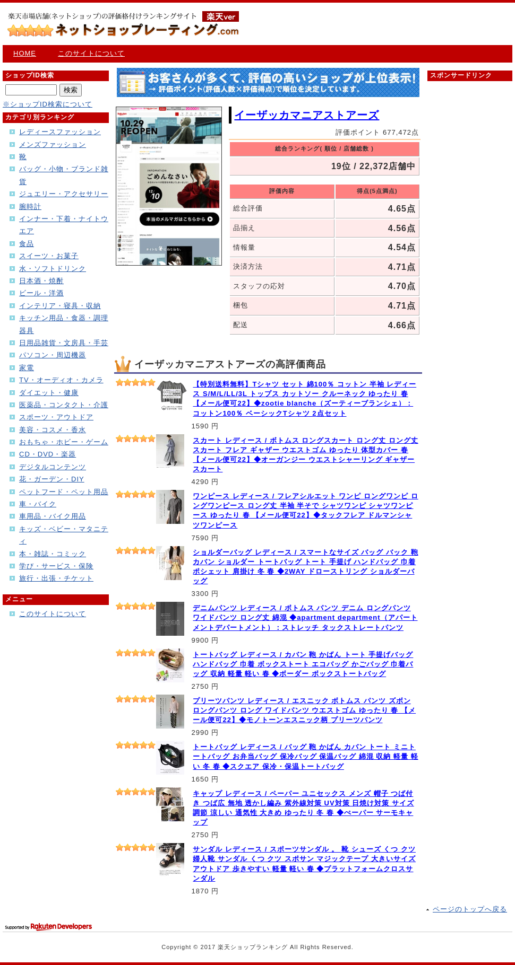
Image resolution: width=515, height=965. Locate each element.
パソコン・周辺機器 (52, 355)
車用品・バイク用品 (52, 516)
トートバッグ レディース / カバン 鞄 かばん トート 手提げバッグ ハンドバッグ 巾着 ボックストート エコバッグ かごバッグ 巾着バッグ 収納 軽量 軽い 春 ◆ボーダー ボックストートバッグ (303, 664)
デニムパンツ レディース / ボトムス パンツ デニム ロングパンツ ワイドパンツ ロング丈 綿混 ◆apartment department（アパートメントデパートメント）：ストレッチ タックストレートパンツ (305, 617)
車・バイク (37, 504)
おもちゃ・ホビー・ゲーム (63, 442)
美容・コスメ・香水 (52, 430)
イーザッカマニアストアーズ (306, 115)
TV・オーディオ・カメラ (61, 380)
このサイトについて (91, 53)
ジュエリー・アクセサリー (63, 194)
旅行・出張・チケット (56, 578)
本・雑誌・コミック (52, 554)
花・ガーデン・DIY (51, 479)
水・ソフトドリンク (52, 269)
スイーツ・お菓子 (49, 256)
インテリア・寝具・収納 (60, 306)
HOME (24, 53)
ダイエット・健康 (49, 393)
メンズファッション (52, 144)
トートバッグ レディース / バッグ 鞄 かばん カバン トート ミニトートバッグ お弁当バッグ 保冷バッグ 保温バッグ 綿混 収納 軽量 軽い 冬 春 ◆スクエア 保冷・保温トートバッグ (305, 756)
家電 (26, 368)
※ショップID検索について (47, 104)
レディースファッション (60, 132)
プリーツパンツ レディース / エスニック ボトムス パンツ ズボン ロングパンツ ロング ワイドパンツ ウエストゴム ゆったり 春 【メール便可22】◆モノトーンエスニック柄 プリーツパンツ (304, 710)
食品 (26, 244)
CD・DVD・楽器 (47, 454)
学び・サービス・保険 (56, 566)
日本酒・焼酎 (41, 281)
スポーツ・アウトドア (56, 417)
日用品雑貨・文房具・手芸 (63, 343)
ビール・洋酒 (41, 293)
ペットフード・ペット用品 (63, 492)
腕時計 (30, 206)
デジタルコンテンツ (52, 467)
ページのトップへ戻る (470, 909)
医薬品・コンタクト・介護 (63, 405)
